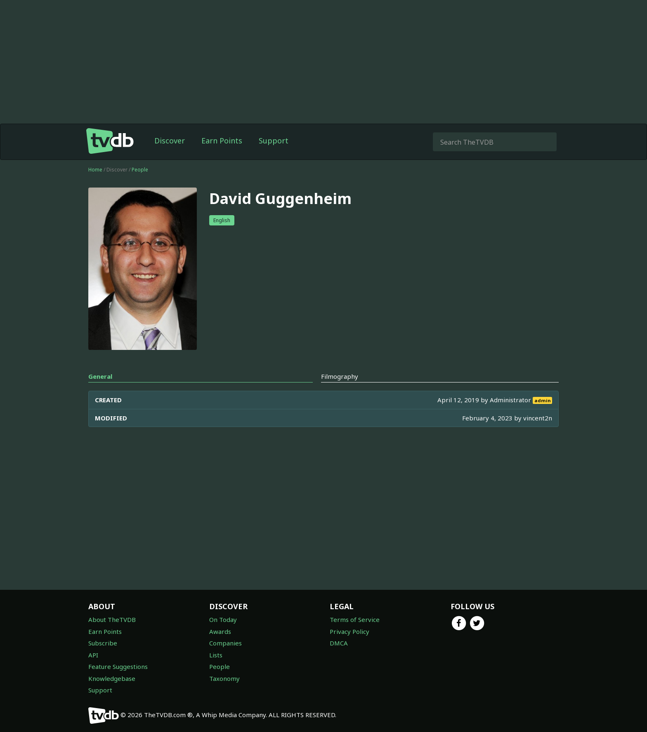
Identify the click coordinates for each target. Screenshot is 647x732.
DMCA (339, 643)
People (140, 169)
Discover (169, 140)
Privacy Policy (349, 631)
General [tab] (100, 376)
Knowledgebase (111, 678)
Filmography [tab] (339, 376)
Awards (220, 631)
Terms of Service (355, 619)
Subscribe (102, 643)
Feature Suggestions (118, 666)
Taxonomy (224, 678)
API (93, 655)
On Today (223, 619)
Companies (225, 643)
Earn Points (221, 140)
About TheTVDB (112, 619)
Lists (215, 655)
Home (95, 169)
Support (273, 140)
